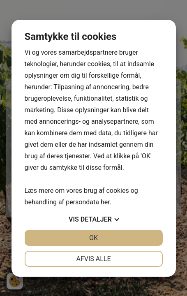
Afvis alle (93, 259)
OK (93, 238)
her (105, 202)
